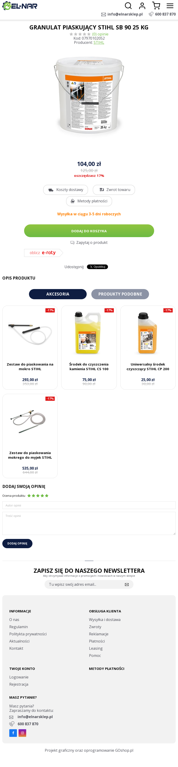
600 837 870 (165, 14)
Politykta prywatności (28, 634)
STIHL (99, 42)
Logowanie (19, 677)
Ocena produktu (13, 495)
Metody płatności (92, 201)
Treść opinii (13, 516)
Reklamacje (98, 634)
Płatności (97, 641)
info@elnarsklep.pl (125, 14)
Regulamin (18, 626)
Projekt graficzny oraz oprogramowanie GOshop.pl (89, 750)
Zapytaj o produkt (92, 242)
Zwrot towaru (118, 189)
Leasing (96, 648)
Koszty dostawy (69, 189)
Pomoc (95, 655)
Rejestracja (18, 684)
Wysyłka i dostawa (105, 619)
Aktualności (19, 641)
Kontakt (16, 648)
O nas (14, 619)
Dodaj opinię (17, 543)
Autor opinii (13, 505)
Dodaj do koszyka (89, 231)
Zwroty (95, 626)
